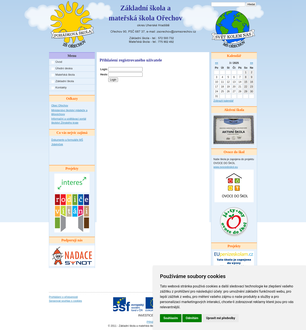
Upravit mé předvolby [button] (220, 318)
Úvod (58, 61)
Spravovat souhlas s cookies (65, 300)
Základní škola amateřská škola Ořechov (145, 13)
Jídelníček (57, 144)
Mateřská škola (65, 74)
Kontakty (61, 87)
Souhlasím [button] (170, 318)
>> (251, 63)
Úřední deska (63, 68)
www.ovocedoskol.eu (225, 167)
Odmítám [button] (192, 318)
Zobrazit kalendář (223, 100)
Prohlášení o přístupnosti (63, 296)
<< (216, 63)
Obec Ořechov (59, 105)
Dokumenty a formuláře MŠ (67, 139)
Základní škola (64, 81)
